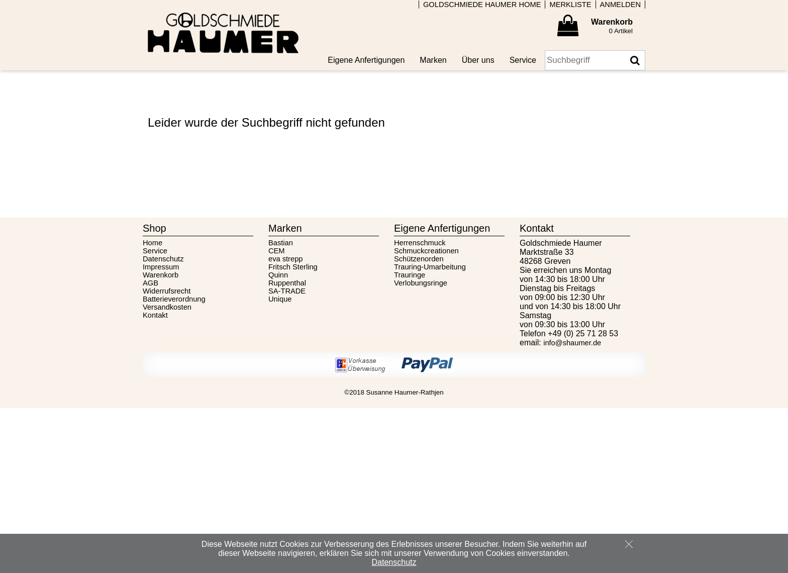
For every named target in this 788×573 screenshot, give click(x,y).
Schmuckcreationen (426, 251)
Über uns (478, 60)
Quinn (278, 275)
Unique (279, 299)
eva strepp (285, 259)
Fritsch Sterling (293, 267)
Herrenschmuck (420, 243)
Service (155, 251)
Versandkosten (167, 307)
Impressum (161, 267)
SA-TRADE (287, 291)
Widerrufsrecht (166, 291)
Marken (433, 60)
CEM (276, 251)
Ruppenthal (287, 283)
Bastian (280, 243)
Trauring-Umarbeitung (430, 267)
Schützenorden (419, 259)
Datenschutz (163, 259)
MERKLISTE (570, 5)
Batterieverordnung (174, 299)
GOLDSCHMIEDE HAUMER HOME (482, 5)
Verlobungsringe (420, 283)
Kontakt (155, 315)
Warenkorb (160, 275)
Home (152, 243)
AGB (150, 283)
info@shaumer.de (572, 343)
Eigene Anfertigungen (366, 60)
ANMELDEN (620, 5)
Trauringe (409, 275)
